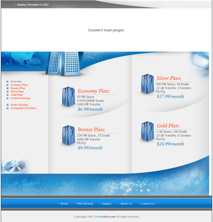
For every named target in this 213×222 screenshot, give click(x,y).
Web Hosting (85, 203)
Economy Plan (19, 84)
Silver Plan (17, 91)
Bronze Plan (18, 88)
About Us (126, 203)
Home (64, 203)
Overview (16, 81)
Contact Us (147, 203)
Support (106, 203)
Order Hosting (19, 104)
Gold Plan (16, 94)
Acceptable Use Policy (24, 108)
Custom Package (20, 98)
